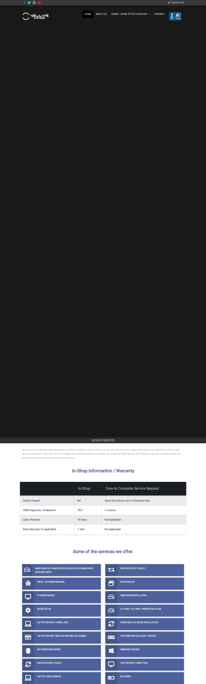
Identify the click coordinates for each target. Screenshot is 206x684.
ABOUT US (101, 14)
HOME (87, 14)
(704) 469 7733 (175, 2)
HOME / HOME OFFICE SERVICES (129, 14)
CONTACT (159, 14)
